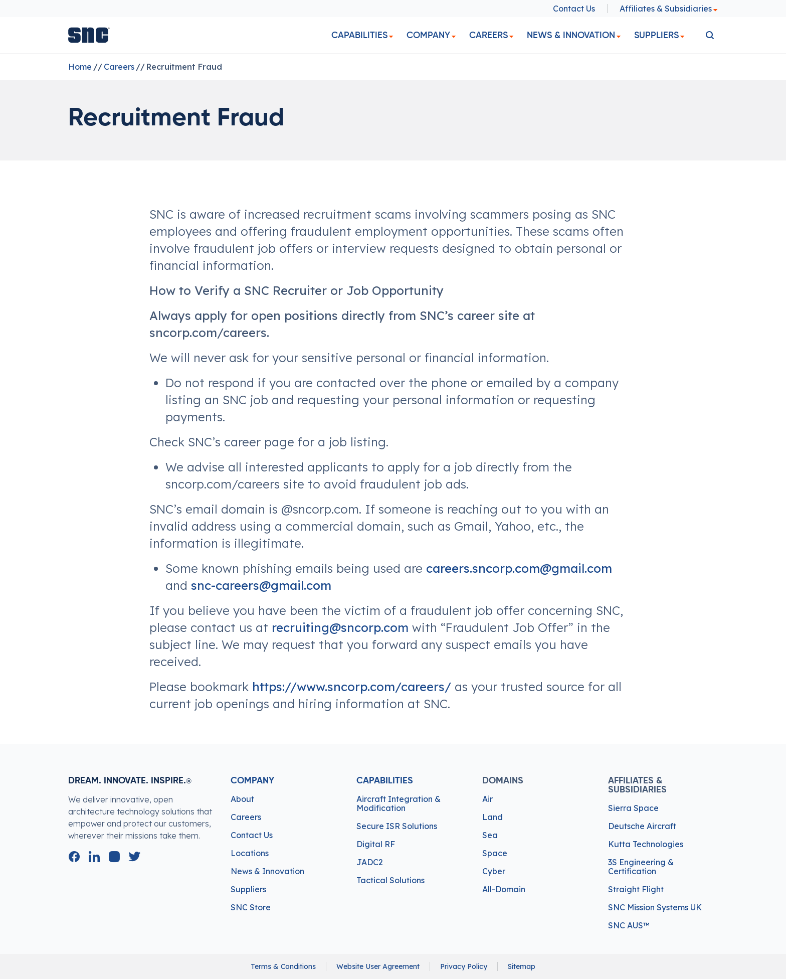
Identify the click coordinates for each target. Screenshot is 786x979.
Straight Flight (636, 889)
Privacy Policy (463, 966)
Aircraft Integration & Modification (398, 803)
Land (492, 817)
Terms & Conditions (283, 966)
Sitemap (521, 966)
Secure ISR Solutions (396, 826)
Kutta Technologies (645, 844)
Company (428, 35)
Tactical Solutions (390, 880)
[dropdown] (391, 37)
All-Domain (503, 889)
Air (487, 798)
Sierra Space (633, 807)
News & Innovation (571, 35)
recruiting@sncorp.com (340, 627)
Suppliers (656, 35)
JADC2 (369, 862)
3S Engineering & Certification (641, 867)
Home (80, 67)
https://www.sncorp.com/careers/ (351, 686)
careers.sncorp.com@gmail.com (519, 568)
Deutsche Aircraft (642, 826)
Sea (490, 835)
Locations (250, 853)
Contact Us (574, 8)
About (242, 798)
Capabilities (359, 35)
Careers (488, 35)
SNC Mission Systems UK (655, 907)
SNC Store (251, 907)
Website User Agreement (378, 966)
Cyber (493, 871)
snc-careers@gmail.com (261, 585)
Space (494, 853)
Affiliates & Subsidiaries (669, 8)
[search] (710, 35)
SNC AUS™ (629, 925)
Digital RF (375, 844)
